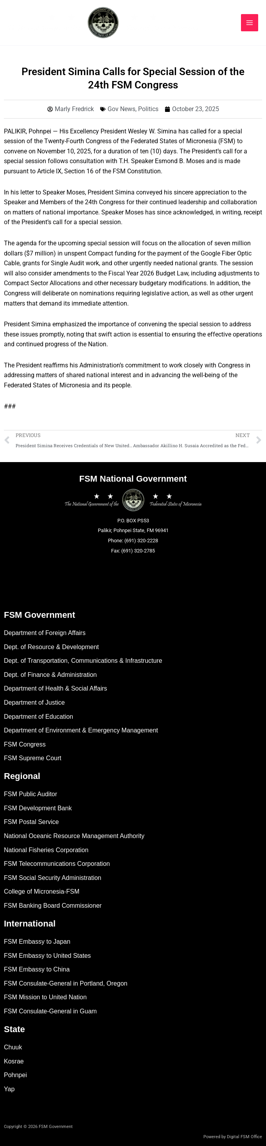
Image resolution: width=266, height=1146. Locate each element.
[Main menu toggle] (249, 22)
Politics (148, 109)
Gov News (121, 109)
